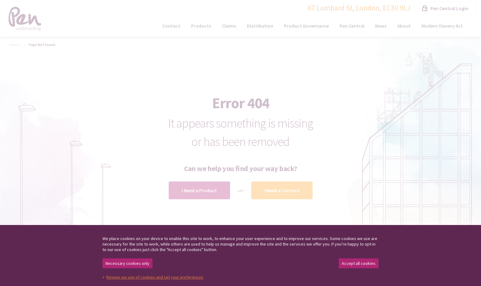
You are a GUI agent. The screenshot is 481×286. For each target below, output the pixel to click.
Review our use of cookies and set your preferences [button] (154, 277)
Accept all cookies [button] (358, 263)
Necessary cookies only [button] (127, 263)
